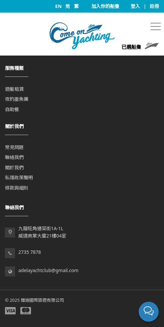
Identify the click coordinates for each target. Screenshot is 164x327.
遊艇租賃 (14, 89)
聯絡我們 (14, 157)
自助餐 (12, 109)
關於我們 (14, 167)
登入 (135, 6)
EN (58, 6)
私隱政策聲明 (19, 177)
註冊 (154, 6)
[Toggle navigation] (155, 26)
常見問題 (14, 147)
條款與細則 (16, 188)
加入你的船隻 (105, 6)
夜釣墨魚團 (16, 99)
